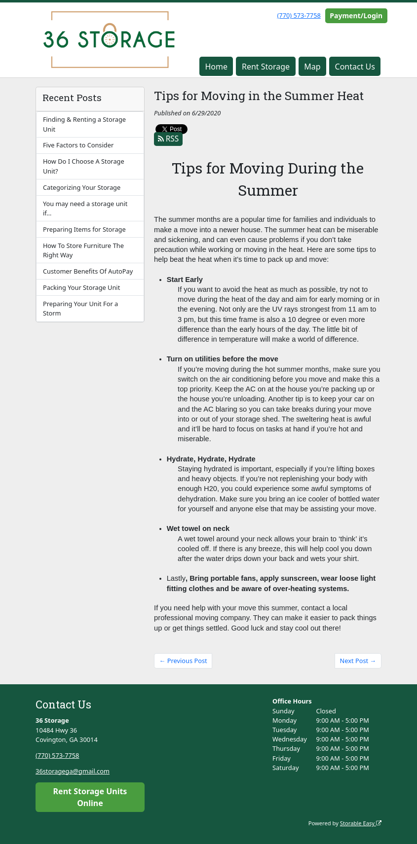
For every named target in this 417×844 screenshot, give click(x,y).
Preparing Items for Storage (84, 229)
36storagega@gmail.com (73, 771)
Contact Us (355, 66)
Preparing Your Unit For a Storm (80, 308)
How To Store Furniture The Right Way (83, 250)
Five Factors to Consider (78, 145)
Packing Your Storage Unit (81, 287)
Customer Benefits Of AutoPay (88, 271)
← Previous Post (183, 660)
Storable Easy (360, 823)
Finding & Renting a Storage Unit (84, 124)
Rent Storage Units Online (90, 797)
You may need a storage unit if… (85, 208)
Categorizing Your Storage (81, 187)
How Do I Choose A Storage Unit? (83, 166)
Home (216, 66)
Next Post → (358, 660)
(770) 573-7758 (298, 15)
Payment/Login (356, 15)
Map (312, 66)
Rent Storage (266, 66)
